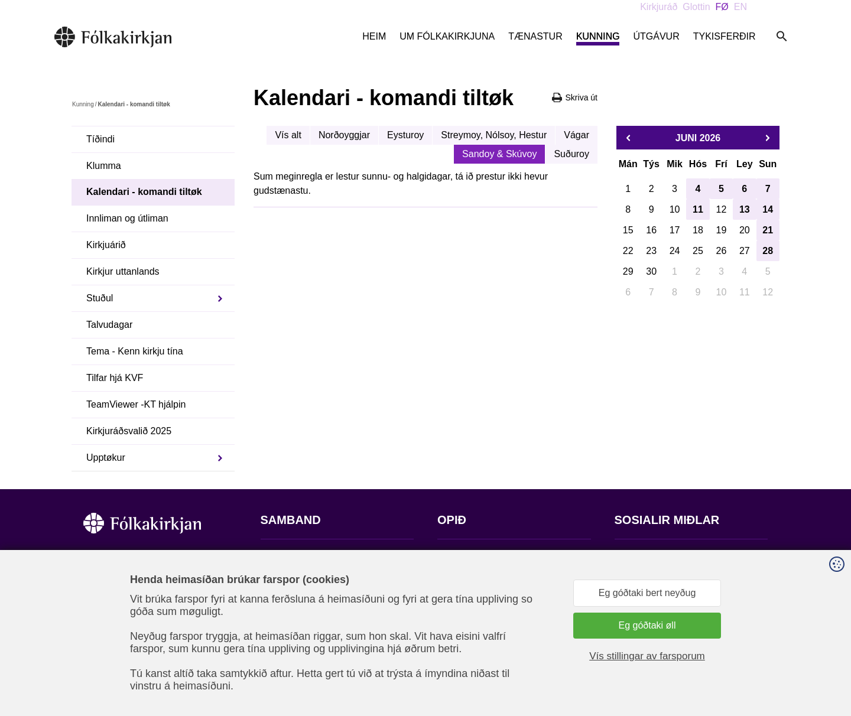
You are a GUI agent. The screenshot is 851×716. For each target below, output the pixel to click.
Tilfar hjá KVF (114, 378)
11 (698, 209)
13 (744, 209)
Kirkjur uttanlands (123, 271)
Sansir (758, 657)
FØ (722, 7)
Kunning (598, 36)
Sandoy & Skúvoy (499, 154)
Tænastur (535, 36)
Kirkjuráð (658, 7)
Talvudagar (109, 325)
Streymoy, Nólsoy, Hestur (494, 135)
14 (767, 209)
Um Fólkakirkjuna (447, 36)
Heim (374, 36)
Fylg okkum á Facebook (665, 556)
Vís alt (288, 135)
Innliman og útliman (127, 218)
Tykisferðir (724, 36)
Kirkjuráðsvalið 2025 (128, 431)
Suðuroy (571, 154)
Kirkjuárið (106, 245)
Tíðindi (100, 139)
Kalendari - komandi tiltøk (144, 192)
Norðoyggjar (344, 135)
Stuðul (99, 298)
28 (767, 251)
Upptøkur (105, 458)
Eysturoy (405, 135)
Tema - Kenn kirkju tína (134, 351)
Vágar (576, 135)
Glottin (696, 7)
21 (767, 230)
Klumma (103, 166)
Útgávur (656, 36)
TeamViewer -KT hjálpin (136, 404)
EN (740, 7)
